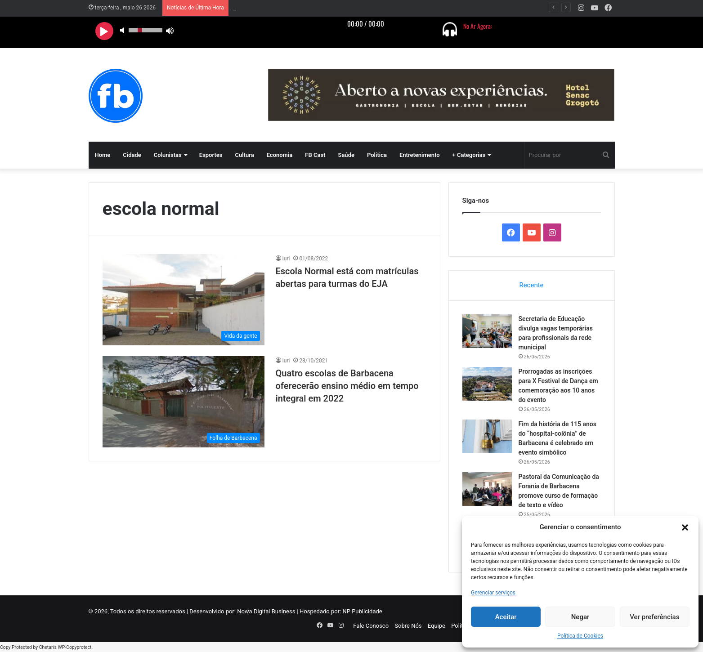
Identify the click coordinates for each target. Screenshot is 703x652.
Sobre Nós (407, 625)
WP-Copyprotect (74, 647)
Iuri (286, 258)
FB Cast (315, 155)
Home (103, 155)
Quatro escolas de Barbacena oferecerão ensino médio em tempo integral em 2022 (347, 386)
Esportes (211, 155)
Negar (580, 617)
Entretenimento (419, 155)
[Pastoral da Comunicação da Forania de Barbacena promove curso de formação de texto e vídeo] (487, 489)
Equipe (436, 625)
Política (377, 155)
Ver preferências (654, 617)
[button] (685, 527)
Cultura (244, 155)
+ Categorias (469, 155)
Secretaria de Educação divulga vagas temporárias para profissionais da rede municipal (346, 7)
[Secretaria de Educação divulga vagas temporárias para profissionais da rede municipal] (487, 331)
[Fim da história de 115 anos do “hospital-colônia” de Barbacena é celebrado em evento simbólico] (487, 436)
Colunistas (168, 155)
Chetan (46, 647)
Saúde (346, 155)
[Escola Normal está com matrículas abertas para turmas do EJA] (183, 299)
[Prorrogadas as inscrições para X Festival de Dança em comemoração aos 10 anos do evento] (487, 384)
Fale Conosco (371, 625)
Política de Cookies (580, 636)
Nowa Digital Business (266, 611)
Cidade (132, 155)
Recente (531, 285)
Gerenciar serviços (493, 592)
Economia (280, 155)
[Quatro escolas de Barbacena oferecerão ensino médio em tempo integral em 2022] (183, 401)
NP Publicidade (362, 611)
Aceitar (506, 617)
